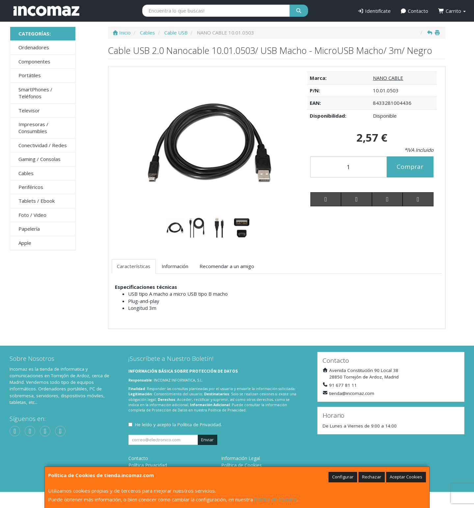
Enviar (207, 440)
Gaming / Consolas (39, 159)
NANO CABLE (388, 78)
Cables (26, 173)
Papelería (29, 228)
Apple (24, 243)
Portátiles (29, 75)
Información (175, 266)
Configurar (343, 477)
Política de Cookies (275, 499)
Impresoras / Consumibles (33, 127)
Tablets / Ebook (36, 200)
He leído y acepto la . (178, 424)
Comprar (410, 166)
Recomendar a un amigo (226, 266)
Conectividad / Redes (42, 145)
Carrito (452, 11)
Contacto (415, 11)
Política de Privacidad (227, 409)
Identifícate (374, 11)
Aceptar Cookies (406, 477)
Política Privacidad (147, 465)
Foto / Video (32, 215)
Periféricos (30, 187)
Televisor (29, 110)
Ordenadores (33, 47)
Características (133, 266)
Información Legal (240, 458)
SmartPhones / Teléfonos (35, 93)
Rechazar (371, 477)
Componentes (34, 61)
